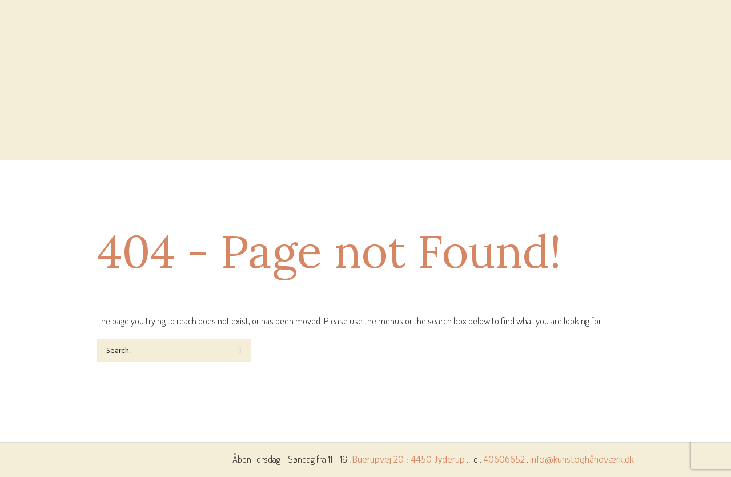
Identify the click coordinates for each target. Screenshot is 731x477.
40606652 (504, 460)
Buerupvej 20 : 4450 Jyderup (408, 460)
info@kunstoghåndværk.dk (582, 460)
